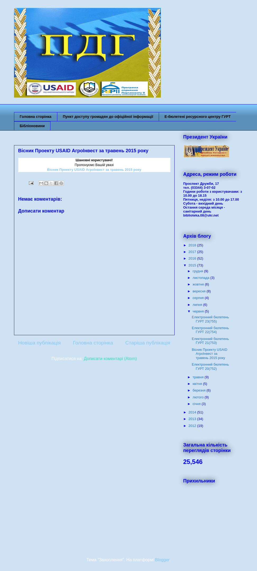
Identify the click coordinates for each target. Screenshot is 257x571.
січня (197, 404)
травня (198, 377)
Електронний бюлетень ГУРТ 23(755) (210, 319)
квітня (198, 384)
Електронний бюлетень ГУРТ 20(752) (210, 366)
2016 (193, 258)
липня (198, 305)
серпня (199, 298)
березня (200, 390)
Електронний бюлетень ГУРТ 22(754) (210, 330)
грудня (198, 271)
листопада (201, 278)
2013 (193, 419)
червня (199, 311)
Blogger (162, 560)
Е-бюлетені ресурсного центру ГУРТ (198, 116)
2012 (193, 426)
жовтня (199, 284)
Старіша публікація (147, 343)
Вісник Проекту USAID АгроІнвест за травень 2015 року (209, 354)
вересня (200, 291)
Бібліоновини (32, 126)
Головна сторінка (36, 116)
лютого (198, 397)
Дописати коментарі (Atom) (110, 358)
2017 (193, 252)
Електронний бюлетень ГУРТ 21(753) (210, 341)
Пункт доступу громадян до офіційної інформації (108, 116)
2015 (193, 265)
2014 (193, 412)
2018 (193, 245)
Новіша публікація (39, 343)
